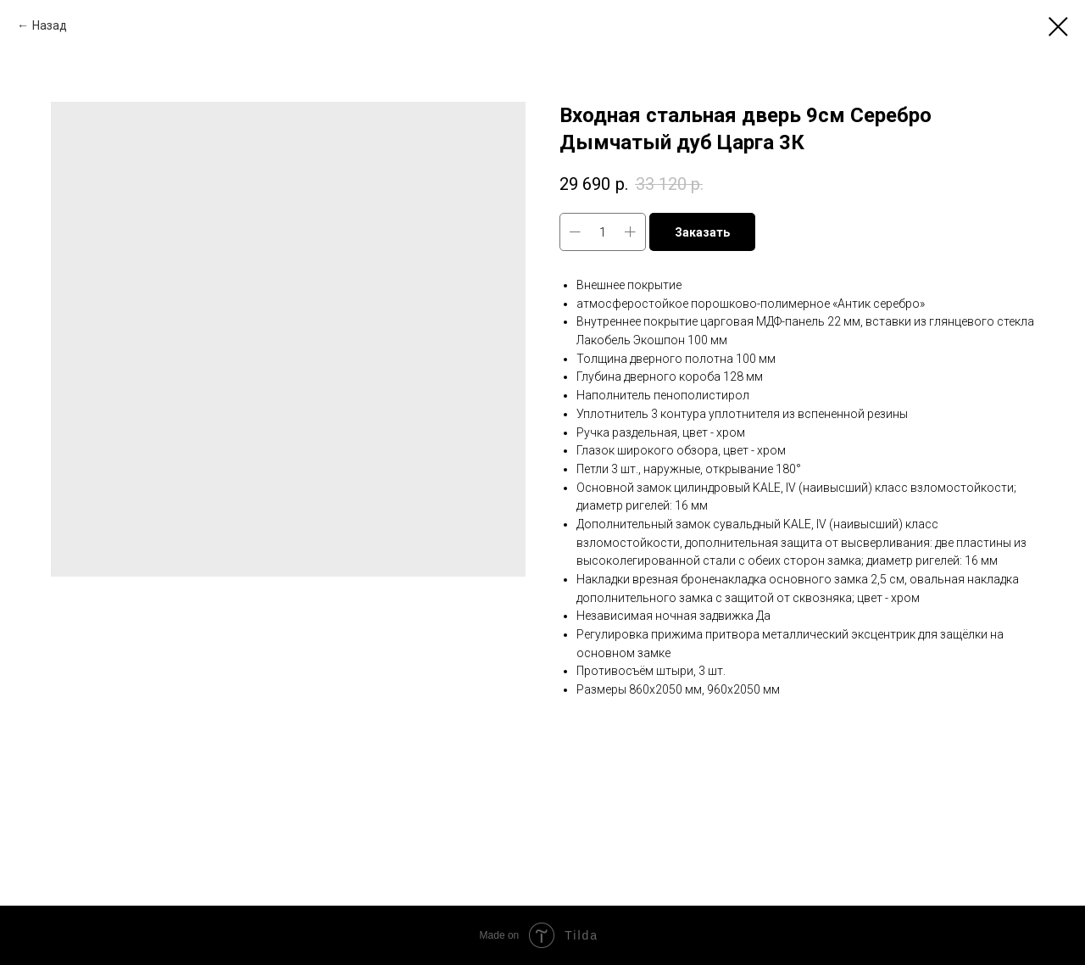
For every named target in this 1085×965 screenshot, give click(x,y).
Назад (49, 25)
